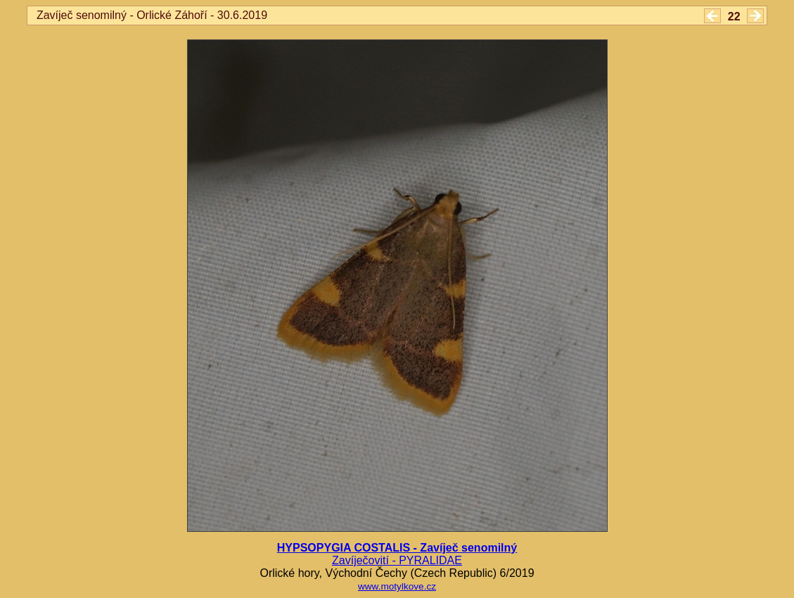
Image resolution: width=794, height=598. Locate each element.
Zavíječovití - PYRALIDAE (397, 560)
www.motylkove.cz (397, 586)
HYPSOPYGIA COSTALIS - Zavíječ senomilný (397, 548)
